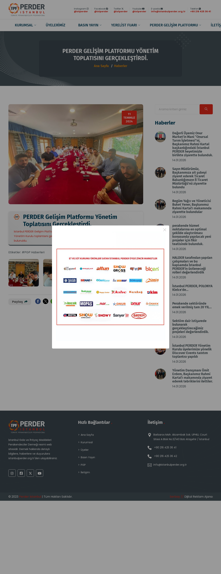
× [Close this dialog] (165, 230)
